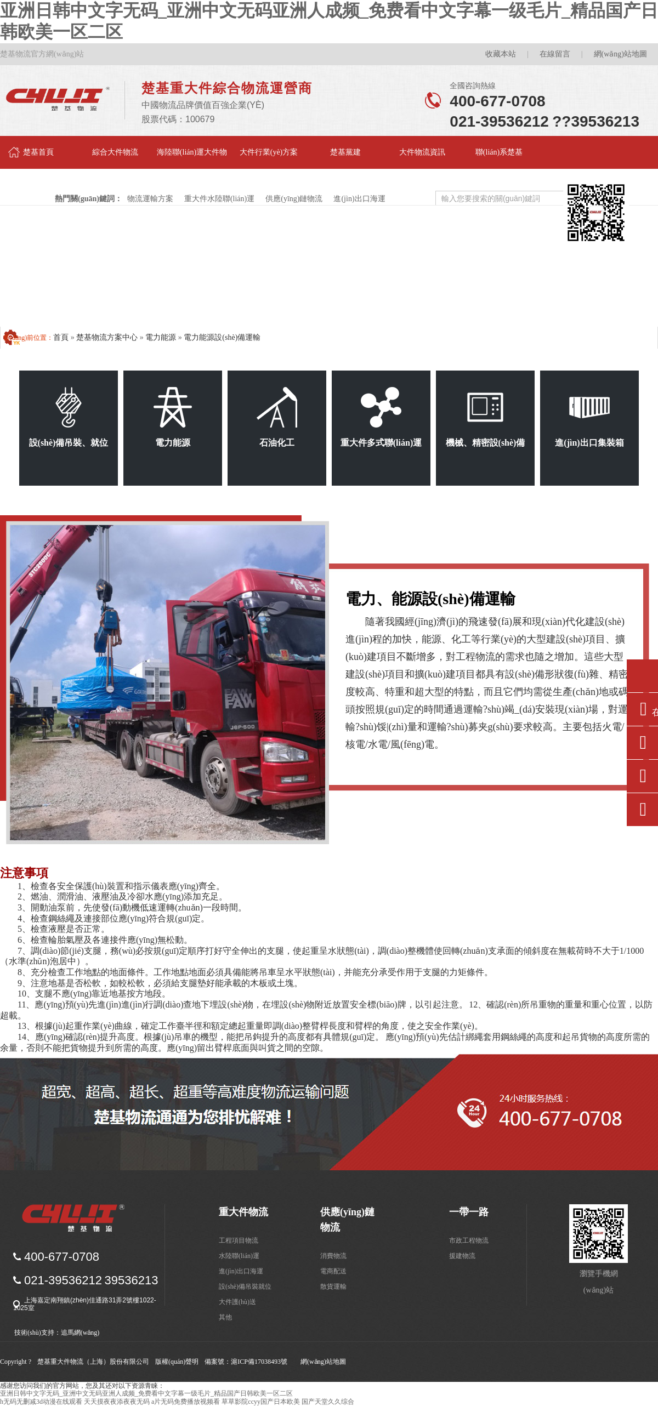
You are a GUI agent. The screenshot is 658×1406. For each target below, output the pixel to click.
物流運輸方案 (150, 199)
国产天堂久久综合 (328, 1401)
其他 (225, 1317)
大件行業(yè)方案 (269, 152)
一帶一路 (469, 1211)
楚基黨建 (345, 152)
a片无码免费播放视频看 (185, 1401)
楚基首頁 (38, 152)
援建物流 (462, 1256)
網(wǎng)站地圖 (620, 54)
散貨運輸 (333, 1286)
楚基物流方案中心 (107, 337)
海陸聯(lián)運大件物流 (192, 158)
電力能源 (160, 337)
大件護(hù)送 (237, 1302)
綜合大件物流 (115, 152)
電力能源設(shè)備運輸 (222, 337)
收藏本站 (500, 54)
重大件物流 (243, 1211)
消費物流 (333, 1256)
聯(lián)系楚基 (499, 152)
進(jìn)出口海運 (359, 199)
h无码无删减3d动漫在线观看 (41, 1401)
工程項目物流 (238, 1240)
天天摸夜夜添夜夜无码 (117, 1401)
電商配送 (333, 1271)
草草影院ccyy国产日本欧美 (261, 1401)
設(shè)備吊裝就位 (245, 1286)
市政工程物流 (469, 1240)
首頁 (61, 337)
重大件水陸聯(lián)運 (220, 199)
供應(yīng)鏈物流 (294, 199)
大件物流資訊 (422, 152)
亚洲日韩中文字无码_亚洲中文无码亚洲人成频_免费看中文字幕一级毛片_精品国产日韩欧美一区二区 (146, 1393)
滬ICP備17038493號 (259, 1361)
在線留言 (555, 54)
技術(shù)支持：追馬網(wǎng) (56, 1332)
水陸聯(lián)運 (239, 1256)
